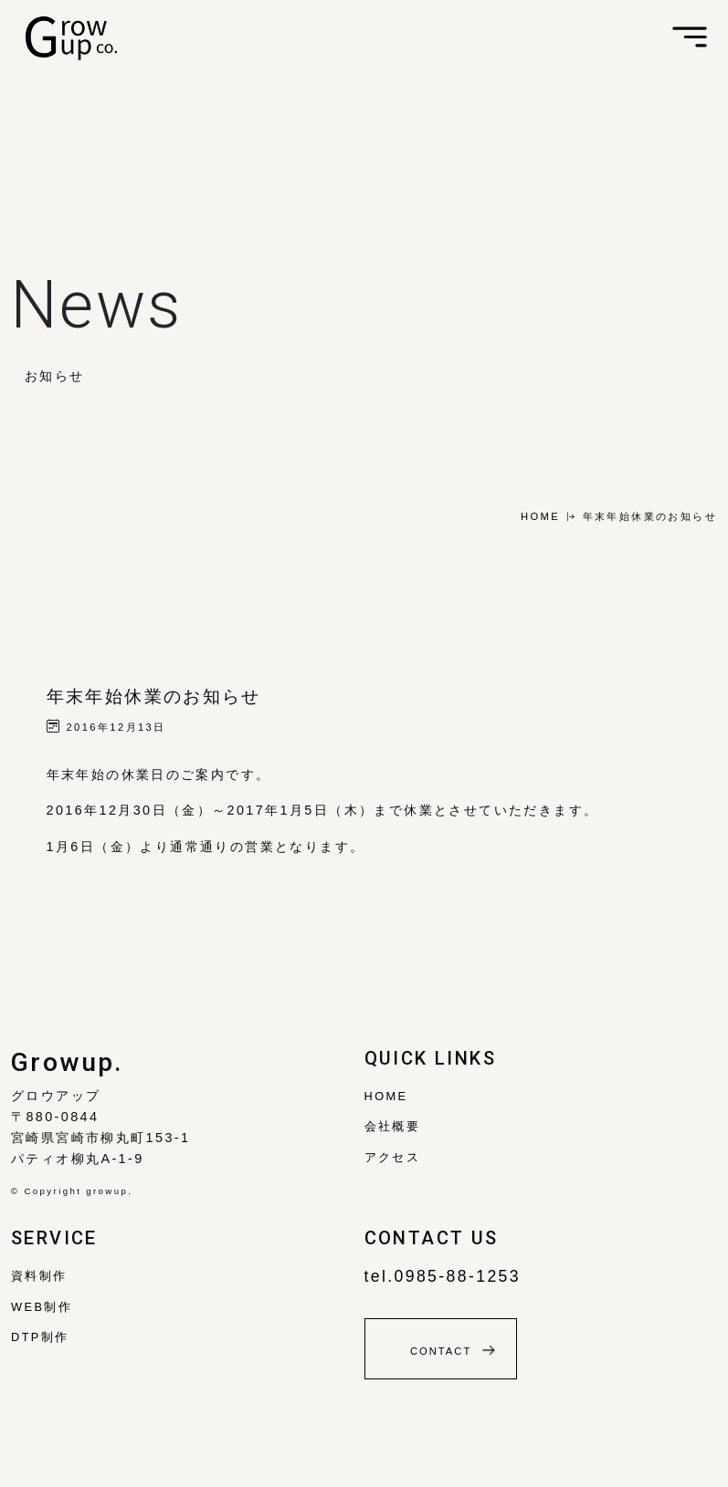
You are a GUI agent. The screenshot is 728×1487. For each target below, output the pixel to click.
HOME (540, 516)
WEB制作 (41, 1307)
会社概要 (392, 1126)
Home (386, 1096)
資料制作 (39, 1276)
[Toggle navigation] (690, 38)
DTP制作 (40, 1337)
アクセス (392, 1157)
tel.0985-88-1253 (442, 1276)
